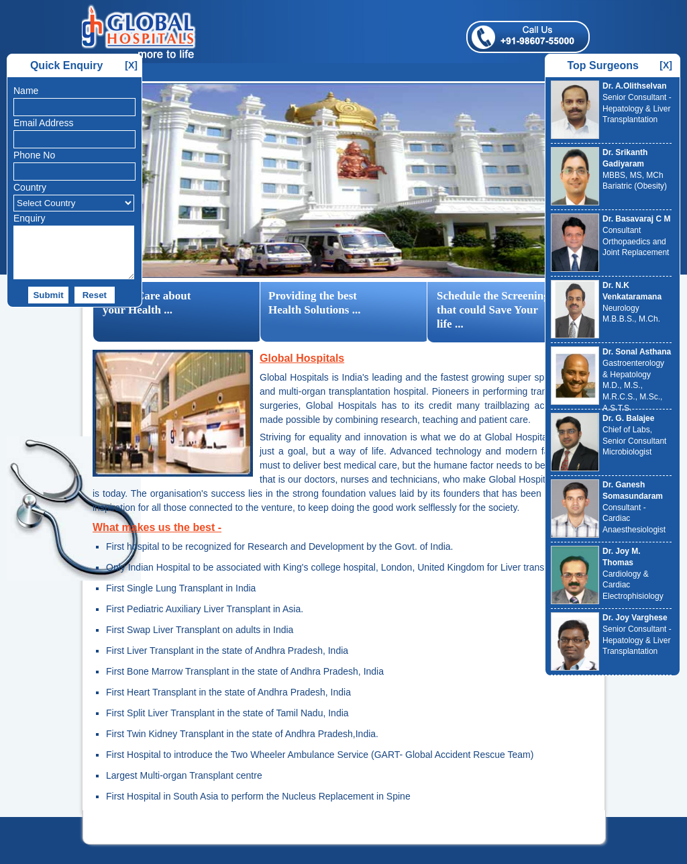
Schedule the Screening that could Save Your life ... (493, 309)
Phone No (34, 155)
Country (29, 187)
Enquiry (29, 218)
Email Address (43, 122)
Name (25, 90)
